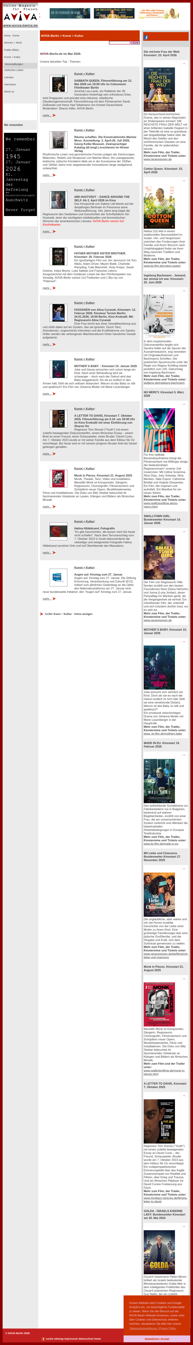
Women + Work (12, 42)
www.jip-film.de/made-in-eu (161, 843)
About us (8, 91)
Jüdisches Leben (13, 70)
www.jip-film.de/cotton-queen (162, 266)
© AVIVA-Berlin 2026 (17, 1333)
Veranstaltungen (13, 64)
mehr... (47, 115)
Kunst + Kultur (11, 57)
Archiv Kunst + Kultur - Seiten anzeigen (68, 613)
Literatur (8, 77)
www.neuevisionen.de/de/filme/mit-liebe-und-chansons (166, 955)
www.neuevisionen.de (158, 159)
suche (49, 1338)
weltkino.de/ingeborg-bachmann (164, 383)
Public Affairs (11, 50)
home (97, 1338)
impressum (71, 1338)
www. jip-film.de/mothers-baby (163, 733)
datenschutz (86, 1338)
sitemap (59, 1338)
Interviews (9, 84)
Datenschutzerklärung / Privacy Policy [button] (153, 1328)
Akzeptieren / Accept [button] (157, 1338)
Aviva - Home (11, 35)
